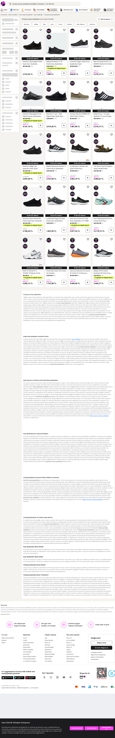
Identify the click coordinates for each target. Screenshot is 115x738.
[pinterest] (70, 679)
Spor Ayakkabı (38, 15)
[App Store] (7, 677)
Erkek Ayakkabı (49, 656)
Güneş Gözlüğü (70, 645)
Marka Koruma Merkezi (8, 638)
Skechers (26, 24)
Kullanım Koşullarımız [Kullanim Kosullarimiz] (23, 688)
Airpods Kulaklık (49, 647)
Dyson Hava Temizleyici (72, 656)
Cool (109, 608)
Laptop (68, 649)
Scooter (14, 612)
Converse (19, 612)
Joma (80, 608)
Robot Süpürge (49, 640)
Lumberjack (41, 608)
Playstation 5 (48, 649)
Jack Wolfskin (45, 612)
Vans (98, 608)
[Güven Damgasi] (111, 673)
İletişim (3, 642)
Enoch (53, 610)
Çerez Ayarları (34, 688)
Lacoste (66, 612)
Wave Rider (77, 610)
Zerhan (18, 610)
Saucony (44, 610)
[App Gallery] (30, 677)
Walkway (49, 610)
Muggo (75, 612)
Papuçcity (103, 612)
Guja (87, 610)
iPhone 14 (47, 642)
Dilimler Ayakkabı (103, 610)
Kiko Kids (31, 610)
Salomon (92, 24)
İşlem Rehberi (27, 647)
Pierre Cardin (37, 610)
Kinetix (54, 608)
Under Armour (48, 608)
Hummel (67, 608)
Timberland (4, 612)
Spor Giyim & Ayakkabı (25, 15)
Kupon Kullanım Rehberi (29, 656)
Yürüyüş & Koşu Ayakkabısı (52, 15)
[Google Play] (19, 677)
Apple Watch (48, 652)
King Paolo (83, 610)
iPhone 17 (69, 642)
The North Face (69, 610)
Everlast (29, 612)
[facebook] (44, 679)
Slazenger (73, 608)
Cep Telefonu (48, 661)
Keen (50, 612)
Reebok (69, 24)
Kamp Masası (70, 661)
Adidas (36, 24)
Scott (97, 610)
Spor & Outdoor (13, 15)
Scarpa (22, 610)
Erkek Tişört (48, 659)
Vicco (83, 608)
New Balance (81, 24)
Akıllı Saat (47, 645)
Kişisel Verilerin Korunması (9, 688)
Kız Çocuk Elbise (70, 640)
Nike (44, 24)
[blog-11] (85, 677)
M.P (77, 608)
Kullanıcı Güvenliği (28, 649)
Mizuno (10, 612)
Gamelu (24, 612)
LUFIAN (62, 610)
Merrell (63, 608)
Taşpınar (92, 612)
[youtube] (64, 679)
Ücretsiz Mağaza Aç (101, 648)
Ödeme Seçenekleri (28, 642)
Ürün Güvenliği (27, 652)
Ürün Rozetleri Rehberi (29, 659)
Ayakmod (55, 612)
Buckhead (38, 612)
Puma (60, 24)
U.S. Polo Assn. (89, 608)
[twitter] (51, 679)
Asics (52, 24)
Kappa (33, 612)
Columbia (60, 612)
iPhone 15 (69, 638)
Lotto (95, 608)
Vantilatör (69, 652)
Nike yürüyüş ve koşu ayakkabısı (99, 416)
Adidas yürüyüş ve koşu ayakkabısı (92, 499)
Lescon (59, 608)
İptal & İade (26, 645)
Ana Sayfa (4, 15)
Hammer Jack (104, 608)
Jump (112, 608)
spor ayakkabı (76, 339)
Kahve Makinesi (70, 659)
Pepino (26, 610)
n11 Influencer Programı (29, 661)
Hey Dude (98, 612)
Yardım (25, 640)
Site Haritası (26, 654)
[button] (30, 56)
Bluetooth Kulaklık (50, 654)
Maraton (71, 612)
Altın (46, 638)
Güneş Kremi (69, 654)
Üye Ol (25, 638)
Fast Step (109, 612)
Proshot (58, 610)
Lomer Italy (81, 612)
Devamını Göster (5, 614)
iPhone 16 (69, 647)
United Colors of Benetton (8, 610)
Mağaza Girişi (101, 643)
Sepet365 (87, 612)
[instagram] (57, 679)
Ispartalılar (92, 610)
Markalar (4, 640)
